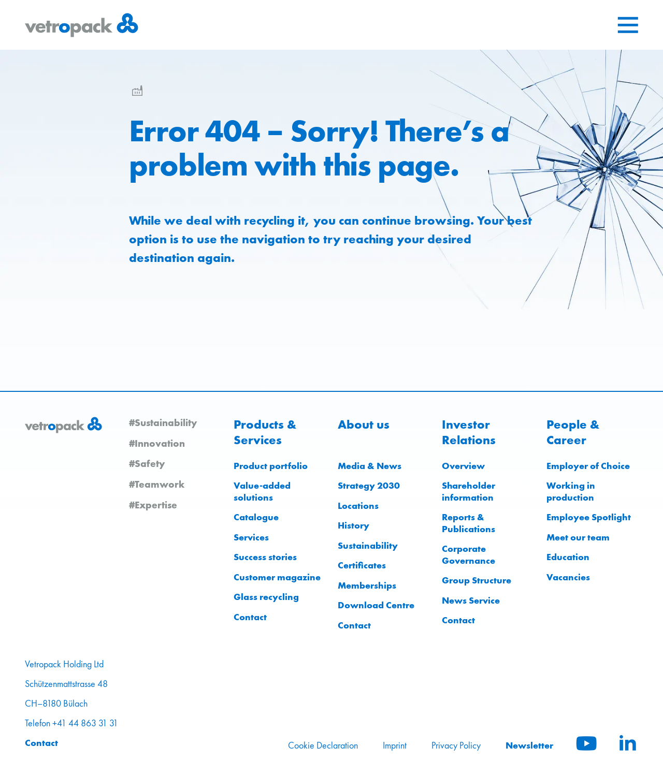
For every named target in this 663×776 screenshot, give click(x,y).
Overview (463, 466)
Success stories (265, 557)
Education (567, 557)
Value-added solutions (262, 491)
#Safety (147, 463)
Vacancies (568, 577)
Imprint (395, 745)
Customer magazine (277, 577)
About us (364, 424)
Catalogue (256, 517)
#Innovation (157, 443)
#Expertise (153, 505)
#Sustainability (163, 422)
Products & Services (265, 432)
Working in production (570, 491)
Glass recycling (266, 597)
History (353, 525)
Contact (250, 617)
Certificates (362, 565)
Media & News (369, 466)
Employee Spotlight (588, 517)
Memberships (367, 585)
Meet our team (578, 537)
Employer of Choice (588, 466)
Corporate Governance (468, 554)
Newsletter (529, 745)
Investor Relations (469, 432)
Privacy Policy (456, 745)
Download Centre (376, 605)
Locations (358, 505)
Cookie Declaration (323, 745)
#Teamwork (156, 484)
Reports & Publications (468, 523)
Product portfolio (271, 466)
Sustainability (368, 545)
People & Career (572, 432)
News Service (471, 600)
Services (251, 537)
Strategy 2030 (369, 485)
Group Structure (476, 580)
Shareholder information (468, 491)
